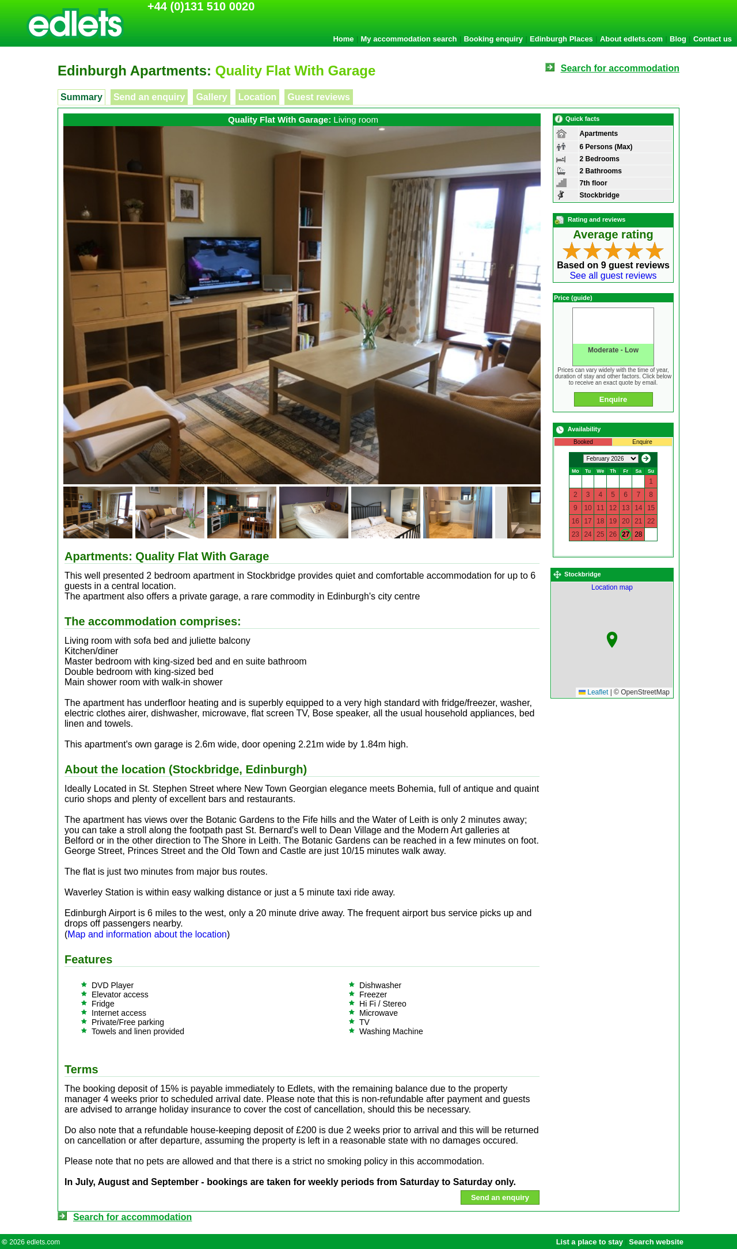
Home (343, 39)
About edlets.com (631, 39)
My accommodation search (409, 39)
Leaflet (593, 692)
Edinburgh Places (561, 39)
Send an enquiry (149, 97)
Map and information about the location (147, 934)
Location (257, 97)
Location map (628, 639)
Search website (656, 1241)
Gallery (211, 97)
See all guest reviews (612, 275)
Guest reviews (318, 97)
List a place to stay (589, 1241)
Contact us (712, 39)
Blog (678, 39)
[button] (612, 640)
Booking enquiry (493, 39)
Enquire (613, 399)
